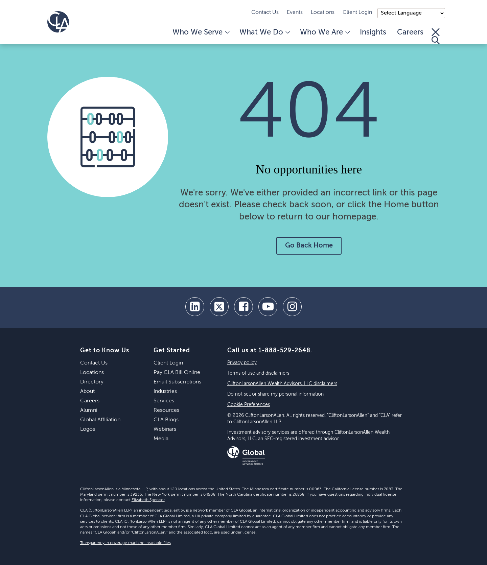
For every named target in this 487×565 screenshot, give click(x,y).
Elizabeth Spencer (148, 500)
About (87, 391)
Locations (322, 12)
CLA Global (241, 511)
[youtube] (267, 306)
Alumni (88, 410)
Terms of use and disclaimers (258, 373)
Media (161, 439)
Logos (87, 429)
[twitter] (219, 306)
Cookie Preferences (248, 404)
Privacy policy (242, 362)
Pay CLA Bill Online (177, 372)
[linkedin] (194, 306)
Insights (373, 32)
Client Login (357, 12)
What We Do (264, 32)
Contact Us (265, 12)
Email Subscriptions (177, 382)
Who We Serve (200, 32)
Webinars (165, 429)
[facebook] (243, 306)
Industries (165, 391)
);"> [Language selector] (411, 13)
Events (295, 12)
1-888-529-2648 (284, 351)
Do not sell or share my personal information (275, 394)
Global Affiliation (100, 420)
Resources (166, 410)
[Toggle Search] (436, 36)
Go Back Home (309, 245)
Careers (410, 32)
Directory (91, 382)
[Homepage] (58, 22)
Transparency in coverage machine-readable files (125, 543)
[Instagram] (292, 306)
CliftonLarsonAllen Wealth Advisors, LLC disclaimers (282, 383)
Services (164, 401)
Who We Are (324, 32)
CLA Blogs (166, 420)
